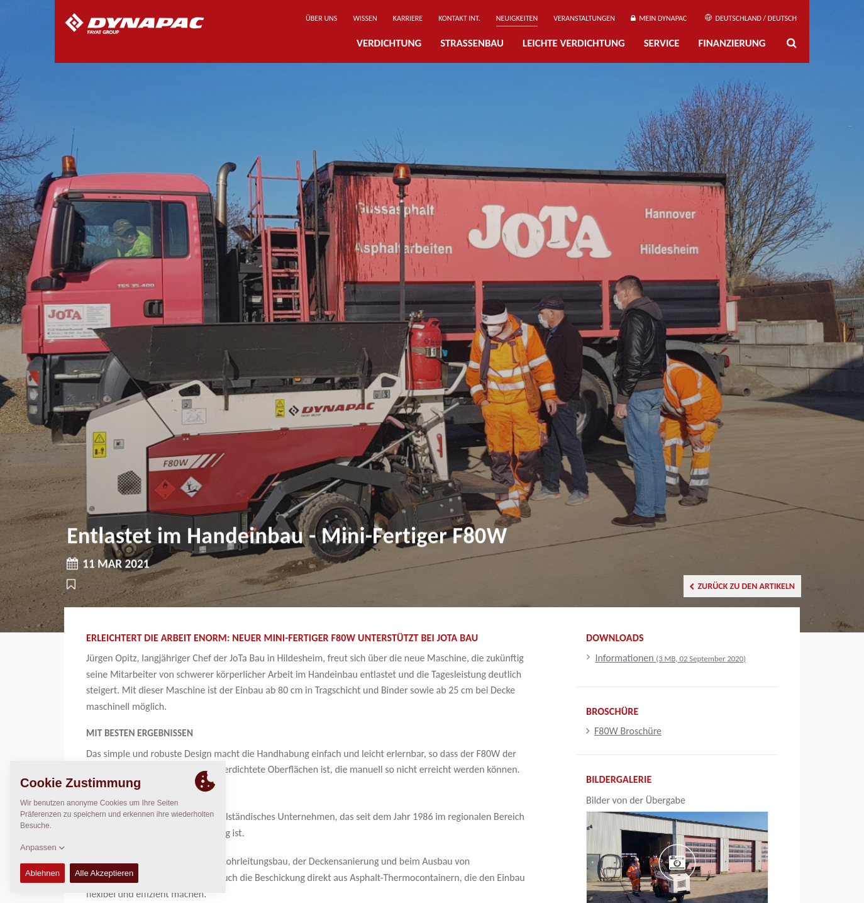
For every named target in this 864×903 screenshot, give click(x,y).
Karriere (408, 18)
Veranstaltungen (584, 18)
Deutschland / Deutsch (751, 18)
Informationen (670, 658)
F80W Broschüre (624, 731)
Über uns (321, 18)
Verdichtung (389, 43)
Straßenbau (472, 43)
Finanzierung (731, 43)
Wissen (365, 18)
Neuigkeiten (517, 18)
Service (662, 43)
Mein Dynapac (659, 18)
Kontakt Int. (459, 18)
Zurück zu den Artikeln (742, 586)
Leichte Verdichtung (574, 43)
